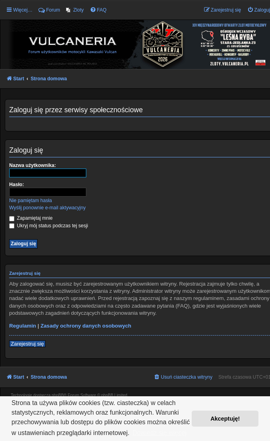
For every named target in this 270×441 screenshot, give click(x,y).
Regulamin (22, 326)
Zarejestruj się (27, 344)
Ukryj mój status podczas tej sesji (48, 225)
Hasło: (16, 184)
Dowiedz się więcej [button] (160, 432)
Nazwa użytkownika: (32, 165)
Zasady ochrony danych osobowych (85, 326)
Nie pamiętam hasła (30, 200)
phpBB (58, 395)
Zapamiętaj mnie (31, 218)
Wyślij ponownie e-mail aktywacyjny (47, 208)
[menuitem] (74, 10)
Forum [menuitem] (49, 10)
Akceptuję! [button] (225, 418)
